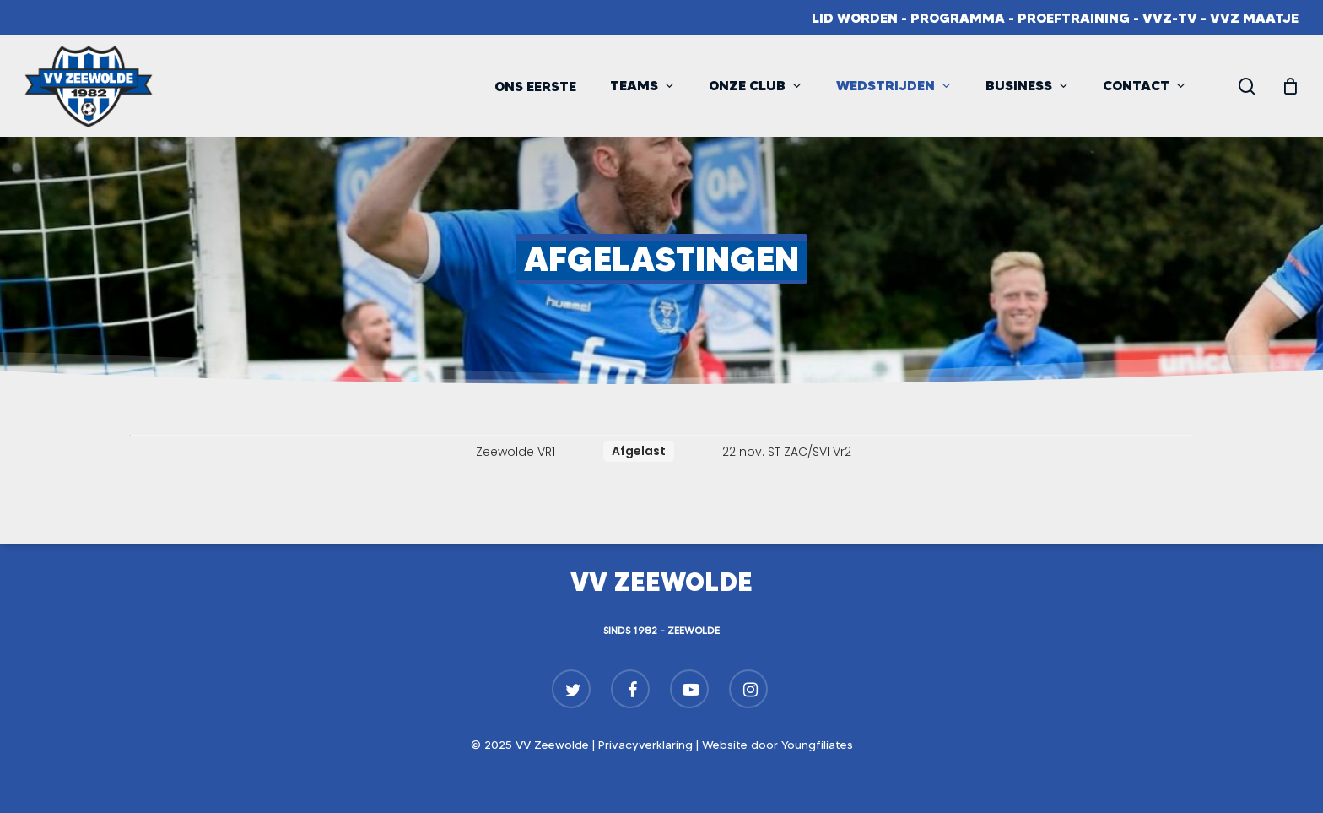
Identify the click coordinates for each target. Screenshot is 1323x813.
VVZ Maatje (1254, 17)
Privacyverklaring (645, 744)
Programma (957, 17)
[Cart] (1290, 86)
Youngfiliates (817, 744)
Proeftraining (1074, 17)
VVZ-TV (1169, 17)
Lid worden (855, 17)
